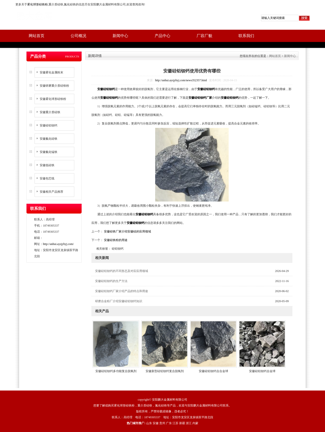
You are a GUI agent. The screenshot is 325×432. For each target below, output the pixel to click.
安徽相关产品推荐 (51, 191)
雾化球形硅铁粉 (37, 4)
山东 (149, 423)
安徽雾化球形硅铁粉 (53, 99)
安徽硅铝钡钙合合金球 (213, 371)
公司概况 (78, 36)
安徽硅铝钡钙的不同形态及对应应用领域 (121, 271)
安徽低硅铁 (47, 165)
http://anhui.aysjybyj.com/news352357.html (181, 80)
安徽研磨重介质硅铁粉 (54, 85)
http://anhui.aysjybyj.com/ (58, 244)
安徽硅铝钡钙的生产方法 (111, 281)
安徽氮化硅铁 (48, 138)
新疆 (182, 423)
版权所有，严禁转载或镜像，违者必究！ (162, 411)
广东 (169, 423)
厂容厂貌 (204, 36)
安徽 (156, 423)
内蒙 (195, 423)
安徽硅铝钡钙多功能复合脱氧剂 (116, 371)
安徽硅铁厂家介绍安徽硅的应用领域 (127, 231)
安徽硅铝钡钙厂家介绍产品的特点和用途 (121, 291)
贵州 (162, 423)
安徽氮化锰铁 (48, 152)
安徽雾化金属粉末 (51, 72)
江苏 (175, 423)
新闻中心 (120, 36)
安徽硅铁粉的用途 (115, 240)
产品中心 (162, 36)
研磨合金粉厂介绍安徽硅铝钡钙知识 (118, 301)
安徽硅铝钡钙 (48, 125)
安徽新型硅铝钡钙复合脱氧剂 (165, 371)
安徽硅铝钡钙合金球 (262, 371)
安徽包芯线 (47, 178)
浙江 (189, 423)
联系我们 (246, 36)
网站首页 (36, 36)
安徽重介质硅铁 (50, 112)
